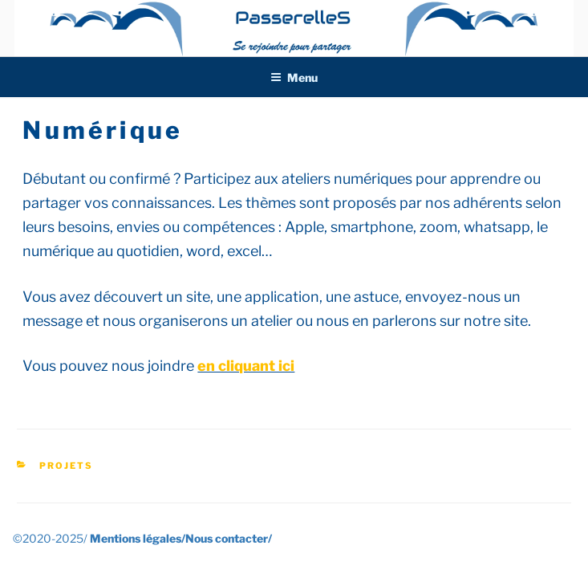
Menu (294, 77)
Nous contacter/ (228, 538)
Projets (66, 465)
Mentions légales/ (137, 538)
